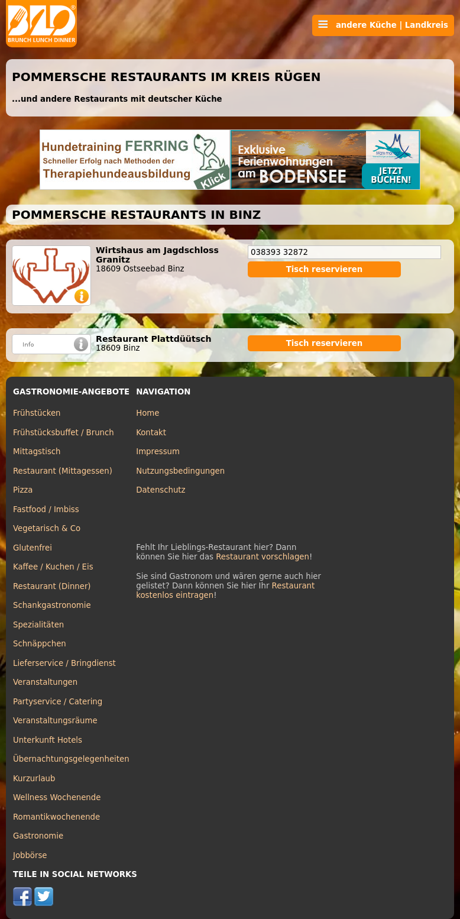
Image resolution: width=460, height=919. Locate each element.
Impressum (158, 451)
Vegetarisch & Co (46, 528)
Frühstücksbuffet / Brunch (63, 432)
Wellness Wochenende (57, 797)
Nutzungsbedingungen (180, 471)
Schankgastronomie (52, 605)
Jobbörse (30, 855)
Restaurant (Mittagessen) (62, 471)
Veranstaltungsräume (55, 720)
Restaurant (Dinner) (52, 586)
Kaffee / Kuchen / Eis (53, 566)
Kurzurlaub (34, 778)
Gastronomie (38, 835)
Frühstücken (37, 413)
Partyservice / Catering (57, 701)
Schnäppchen (39, 643)
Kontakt (151, 432)
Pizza (23, 490)
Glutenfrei (32, 547)
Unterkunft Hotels (47, 740)
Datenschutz (160, 490)
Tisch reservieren (324, 269)
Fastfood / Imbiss (46, 509)
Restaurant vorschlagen (262, 556)
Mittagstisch (37, 451)
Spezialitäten (38, 624)
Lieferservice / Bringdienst (64, 663)
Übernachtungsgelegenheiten (71, 759)
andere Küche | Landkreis (383, 25)
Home (147, 413)
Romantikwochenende (56, 817)
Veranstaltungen (45, 682)
